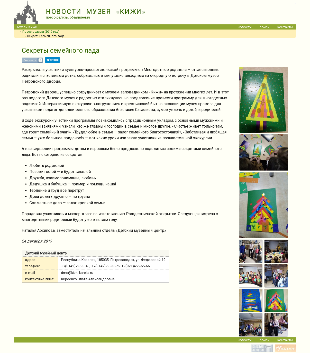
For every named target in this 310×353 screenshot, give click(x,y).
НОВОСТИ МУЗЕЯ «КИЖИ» (96, 12)
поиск (264, 27)
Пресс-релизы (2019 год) (40, 31)
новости (245, 27)
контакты (285, 27)
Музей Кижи (27, 27)
